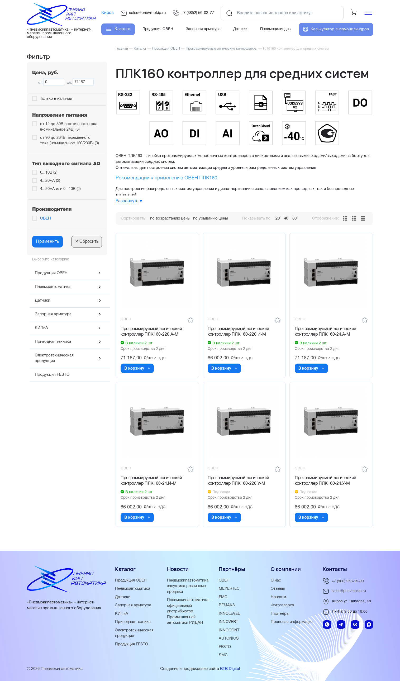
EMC (223, 598)
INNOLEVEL (229, 614)
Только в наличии (56, 99)
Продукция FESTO (52, 375)
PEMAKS (227, 606)
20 (277, 218)
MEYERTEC (229, 590)
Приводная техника (53, 342)
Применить (47, 242)
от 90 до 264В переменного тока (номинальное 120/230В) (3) (69, 140)
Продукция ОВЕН (51, 273)
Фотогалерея (283, 606)
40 (286, 218)
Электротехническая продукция (54, 358)
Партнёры (280, 614)
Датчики (42, 300)
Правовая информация (292, 623)
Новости (279, 598)
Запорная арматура (53, 314)
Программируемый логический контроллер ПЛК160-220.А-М (152, 332)
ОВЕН (45, 218)
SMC (223, 655)
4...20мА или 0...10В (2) (60, 189)
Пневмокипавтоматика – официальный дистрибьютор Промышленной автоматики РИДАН (189, 612)
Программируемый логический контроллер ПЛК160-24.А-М (325, 332)
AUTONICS (229, 639)
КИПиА (41, 328)
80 (294, 218)
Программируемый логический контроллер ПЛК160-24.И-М (152, 482)
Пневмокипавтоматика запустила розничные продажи (188, 587)
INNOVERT (228, 623)
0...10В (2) (49, 172)
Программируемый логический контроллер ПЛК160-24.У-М (325, 482)
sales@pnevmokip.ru (143, 13)
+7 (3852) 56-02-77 (193, 13)
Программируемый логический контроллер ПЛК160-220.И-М (239, 332)
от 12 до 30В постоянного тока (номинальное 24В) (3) (68, 126)
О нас (276, 582)
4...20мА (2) (50, 181)
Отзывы (278, 590)
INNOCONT (229, 631)
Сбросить (86, 242)
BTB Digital (230, 669)
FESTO (225, 647)
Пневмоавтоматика (52, 287)
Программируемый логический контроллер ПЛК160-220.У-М (239, 482)
